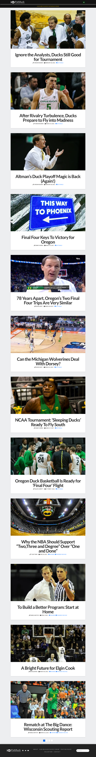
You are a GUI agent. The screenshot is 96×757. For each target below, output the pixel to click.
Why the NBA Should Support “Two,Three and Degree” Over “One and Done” (48, 546)
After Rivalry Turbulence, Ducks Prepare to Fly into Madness (48, 118)
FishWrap (51, 554)
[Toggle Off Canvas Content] (83, 2)
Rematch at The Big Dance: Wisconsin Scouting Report (48, 727)
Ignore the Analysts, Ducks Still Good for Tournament (48, 57)
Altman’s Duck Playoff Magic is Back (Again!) (48, 179)
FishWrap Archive (60, 554)
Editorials (59, 62)
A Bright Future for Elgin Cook (48, 668)
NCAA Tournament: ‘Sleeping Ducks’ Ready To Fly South (48, 422)
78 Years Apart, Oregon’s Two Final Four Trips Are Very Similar (48, 300)
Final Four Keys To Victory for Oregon (48, 239)
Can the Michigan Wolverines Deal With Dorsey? (48, 361)
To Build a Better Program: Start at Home (48, 609)
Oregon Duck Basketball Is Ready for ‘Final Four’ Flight (48, 483)
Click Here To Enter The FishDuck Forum (48, 6)
